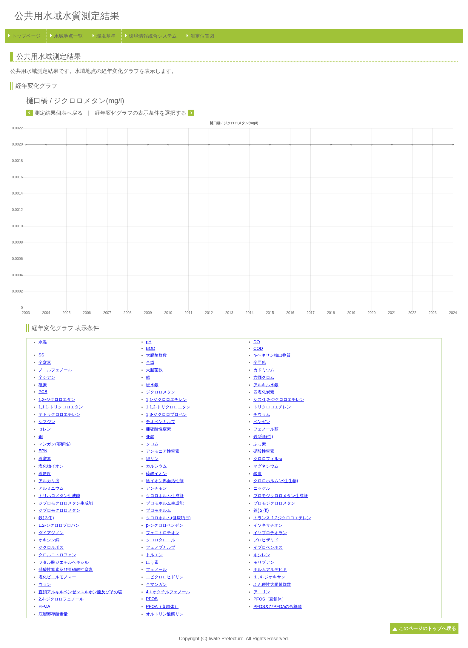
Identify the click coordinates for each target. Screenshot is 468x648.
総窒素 (45, 458)
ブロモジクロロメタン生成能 (280, 495)
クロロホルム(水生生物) (275, 480)
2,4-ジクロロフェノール (61, 599)
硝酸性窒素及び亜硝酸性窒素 (66, 569)
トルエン (154, 554)
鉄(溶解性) (263, 436)
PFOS (152, 598)
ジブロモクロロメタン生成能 (66, 503)
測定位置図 (202, 36)
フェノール (156, 569)
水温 (43, 342)
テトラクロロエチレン (59, 414)
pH (148, 341)
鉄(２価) (261, 510)
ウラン (45, 584)
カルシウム (156, 466)
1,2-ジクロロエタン (57, 399)
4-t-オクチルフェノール (168, 591)
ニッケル (261, 488)
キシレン (261, 554)
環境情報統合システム (153, 36)
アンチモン (156, 488)
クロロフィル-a (267, 458)
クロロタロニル (160, 539)
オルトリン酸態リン (165, 614)
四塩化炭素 (263, 392)
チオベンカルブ (160, 421)
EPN (43, 450)
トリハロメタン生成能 (59, 495)
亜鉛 (150, 436)
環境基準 (106, 36)
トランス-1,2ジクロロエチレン (282, 517)
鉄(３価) (46, 517)
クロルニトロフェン (57, 554)
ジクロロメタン (160, 392)
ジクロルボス (51, 547)
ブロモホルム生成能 (165, 503)
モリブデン (263, 562)
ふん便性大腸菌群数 (272, 584)
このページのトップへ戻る (427, 628)
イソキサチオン (268, 525)
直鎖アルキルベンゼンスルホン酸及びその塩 (80, 591)
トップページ (26, 36)
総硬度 (45, 473)
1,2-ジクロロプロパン (59, 525)
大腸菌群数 (156, 355)
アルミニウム (51, 488)
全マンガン (156, 584)
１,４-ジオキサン (269, 577)
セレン (45, 429)
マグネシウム (265, 466)
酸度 (257, 473)
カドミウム (263, 369)
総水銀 (152, 384)
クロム (152, 444)
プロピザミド (265, 539)
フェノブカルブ (160, 547)
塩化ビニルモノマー (57, 577)
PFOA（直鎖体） (162, 606)
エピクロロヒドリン (165, 577)
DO (256, 341)
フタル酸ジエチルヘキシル (64, 562)
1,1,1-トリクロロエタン (61, 407)
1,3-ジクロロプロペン (166, 414)
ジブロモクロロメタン (59, 510)
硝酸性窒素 (263, 451)
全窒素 (45, 362)
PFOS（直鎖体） (269, 599)
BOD (150, 348)
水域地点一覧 (68, 36)
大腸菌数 (154, 369)
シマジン (47, 421)
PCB (43, 391)
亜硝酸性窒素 (158, 429)
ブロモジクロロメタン (274, 503)
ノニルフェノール (55, 369)
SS (41, 355)
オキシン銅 (49, 539)
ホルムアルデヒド (270, 569)
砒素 (43, 384)
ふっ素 (259, 444)
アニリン (261, 591)
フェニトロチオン (162, 532)
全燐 (150, 362)
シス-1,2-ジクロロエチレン (278, 399)
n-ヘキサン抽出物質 (272, 355)
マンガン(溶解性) (55, 444)
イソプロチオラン (270, 532)
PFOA (44, 606)
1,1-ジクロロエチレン (166, 399)
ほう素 (152, 562)
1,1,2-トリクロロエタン (168, 407)
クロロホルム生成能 (165, 495)
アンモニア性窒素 (162, 451)
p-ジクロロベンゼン (164, 525)
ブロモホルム (158, 510)
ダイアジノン (51, 532)
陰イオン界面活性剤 (165, 480)
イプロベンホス (268, 547)
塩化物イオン (51, 466)
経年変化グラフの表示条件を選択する (140, 113)
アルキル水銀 (265, 384)
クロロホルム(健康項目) (168, 517)
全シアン (47, 377)
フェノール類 (265, 429)
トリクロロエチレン (272, 407)
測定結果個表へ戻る (58, 113)
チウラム (261, 414)
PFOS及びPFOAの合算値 (277, 606)
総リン (152, 458)
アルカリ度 (49, 480)
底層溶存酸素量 (53, 614)
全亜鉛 (259, 362)
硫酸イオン (156, 473)
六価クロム (263, 377)
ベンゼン (261, 421)
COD (258, 348)
